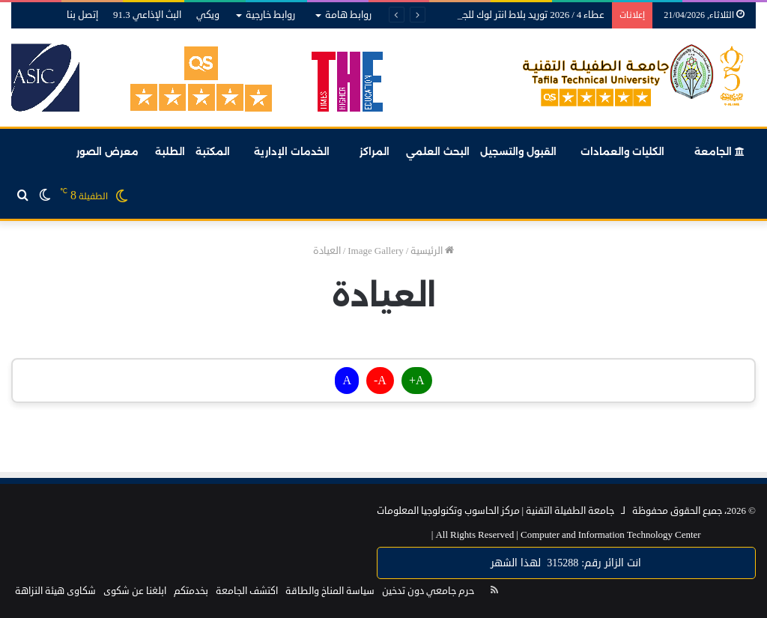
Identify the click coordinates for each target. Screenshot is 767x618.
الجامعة (719, 151)
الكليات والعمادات (622, 151)
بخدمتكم (191, 591)
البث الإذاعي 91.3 (147, 15)
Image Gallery (375, 251)
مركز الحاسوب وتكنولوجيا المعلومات (448, 511)
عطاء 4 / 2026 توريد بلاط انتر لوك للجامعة (523, 15)
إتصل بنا (82, 15)
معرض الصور (107, 151)
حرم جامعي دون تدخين (428, 591)
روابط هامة (348, 15)
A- (380, 380)
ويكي (207, 15)
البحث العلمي (438, 151)
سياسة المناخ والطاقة (330, 591)
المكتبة (212, 151)
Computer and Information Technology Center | (566, 535)
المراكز (374, 151)
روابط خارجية (270, 15)
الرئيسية (432, 251)
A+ (417, 380)
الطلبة (170, 151)
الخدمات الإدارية (292, 151)
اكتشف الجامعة (247, 591)
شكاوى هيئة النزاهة (55, 591)
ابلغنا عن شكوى (134, 591)
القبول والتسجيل (518, 151)
